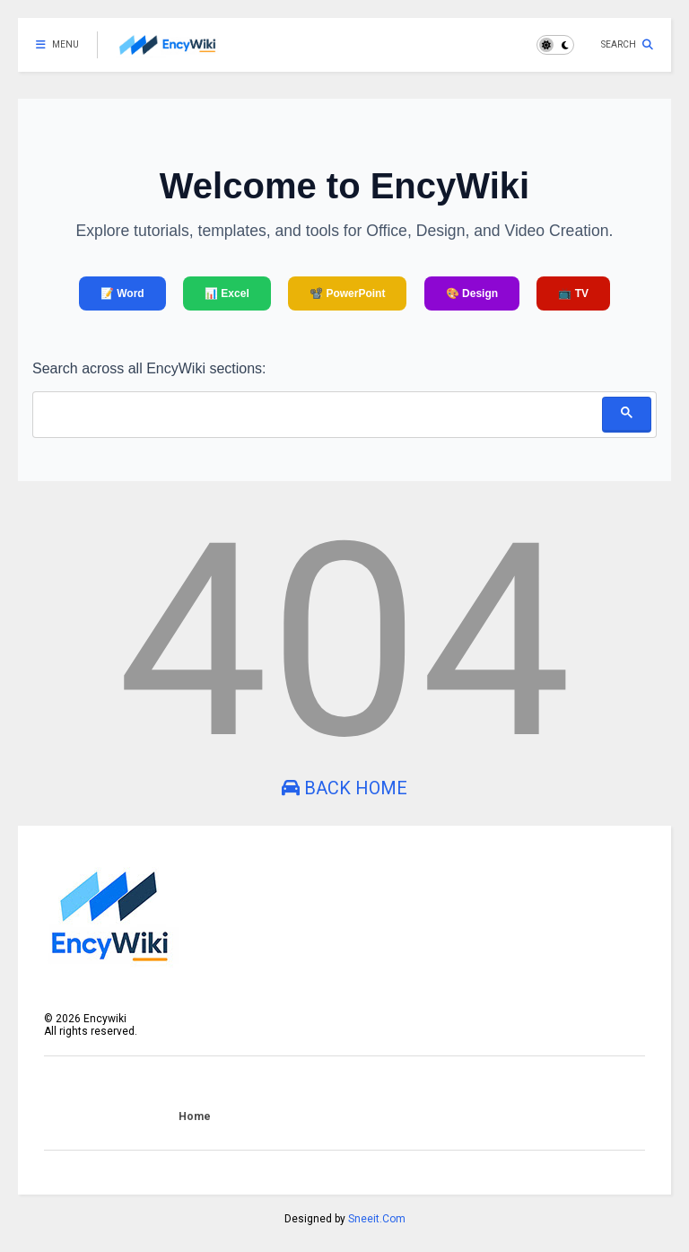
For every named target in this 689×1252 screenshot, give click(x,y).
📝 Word (122, 293)
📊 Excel (227, 293)
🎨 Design (472, 293)
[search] (317, 413)
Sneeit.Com (377, 1219)
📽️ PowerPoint (347, 293)
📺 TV (573, 293)
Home (195, 1116)
